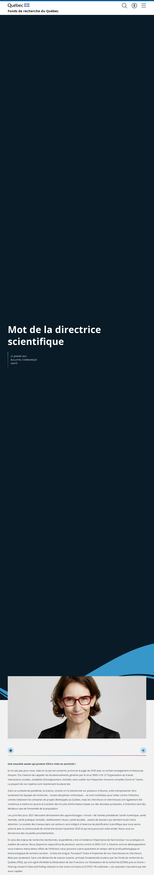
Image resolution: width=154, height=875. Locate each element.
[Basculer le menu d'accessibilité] (133, 5)
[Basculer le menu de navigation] (143, 5)
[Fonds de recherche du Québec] (33, 11)
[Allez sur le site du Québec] (18, 5)
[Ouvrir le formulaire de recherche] (124, 5)
